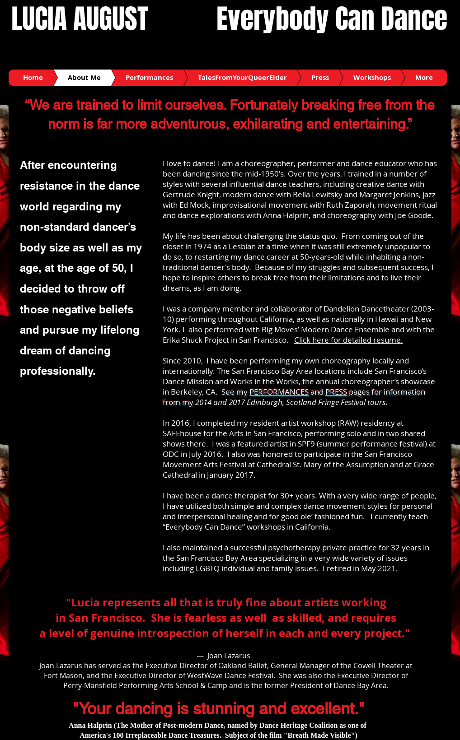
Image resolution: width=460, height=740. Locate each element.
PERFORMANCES (279, 391)
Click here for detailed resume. (348, 340)
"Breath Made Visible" (319, 735)
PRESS (336, 391)
